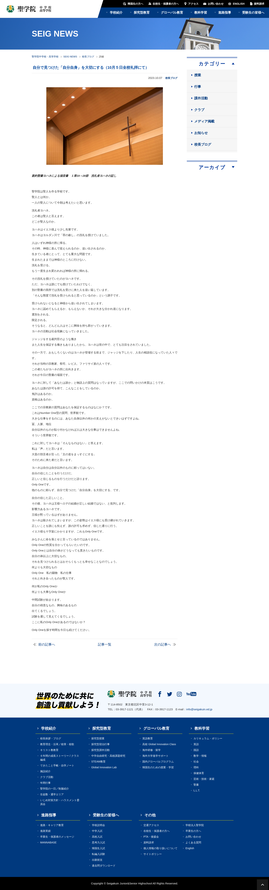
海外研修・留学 (151, 750)
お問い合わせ (216, 3)
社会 (196, 761)
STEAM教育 (98, 761)
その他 (150, 815)
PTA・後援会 (151, 836)
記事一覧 (104, 644)
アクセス (193, 3)
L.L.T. (197, 790)
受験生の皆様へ (253, 12)
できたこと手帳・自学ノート (57, 765)
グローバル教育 (172, 12)
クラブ (199, 110)
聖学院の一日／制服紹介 (54, 788)
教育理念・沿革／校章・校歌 (57, 744)
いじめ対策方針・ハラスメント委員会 (59, 802)
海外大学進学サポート (155, 755)
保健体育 (199, 773)
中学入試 (97, 830)
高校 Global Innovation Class (159, 744)
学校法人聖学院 (194, 825)
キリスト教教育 (49, 750)
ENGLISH (239, 3)
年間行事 (45, 782)
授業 (197, 75)
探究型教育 (142, 12)
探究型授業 (97, 738)
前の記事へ (46, 644)
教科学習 (200, 12)
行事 (197, 87)
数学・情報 (200, 755)
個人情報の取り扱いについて (160, 848)
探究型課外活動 (100, 750)
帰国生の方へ (135, 3)
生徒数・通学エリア (52, 794)
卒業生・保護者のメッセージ (57, 836)
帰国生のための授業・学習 (158, 767)
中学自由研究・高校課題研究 (108, 755)
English (189, 848)
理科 (196, 767)
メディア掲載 (204, 121)
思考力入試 (98, 842)
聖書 (196, 784)
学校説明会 (98, 825)
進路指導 (224, 12)
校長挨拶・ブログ (50, 738)
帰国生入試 (98, 848)
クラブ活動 (46, 777)
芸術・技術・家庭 (204, 778)
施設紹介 (45, 771)
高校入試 (97, 836)
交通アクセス (151, 825)
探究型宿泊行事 (100, 744)
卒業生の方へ (193, 830)
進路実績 (45, 830)
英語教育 (147, 738)
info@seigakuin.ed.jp (199, 709)
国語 (196, 750)
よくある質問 (193, 842)
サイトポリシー (152, 854)
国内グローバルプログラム (158, 761)
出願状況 (97, 859)
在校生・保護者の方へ (166, 3)
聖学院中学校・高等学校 (45, 56)
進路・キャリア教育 (52, 825)
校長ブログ (88, 56)
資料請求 (259, 3)
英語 (196, 744)
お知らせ (201, 133)
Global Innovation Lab (104, 767)
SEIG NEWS (70, 56)
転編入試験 (98, 854)
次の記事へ (162, 644)
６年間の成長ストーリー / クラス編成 (59, 757)
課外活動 (201, 98)
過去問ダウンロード (103, 865)
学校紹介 (116, 12)
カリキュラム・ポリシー (208, 738)
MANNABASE (48, 842)
